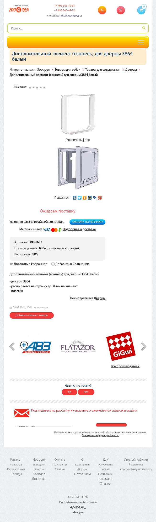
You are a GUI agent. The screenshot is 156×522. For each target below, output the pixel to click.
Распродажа (16, 469)
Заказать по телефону (87, 222)
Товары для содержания (102, 70)
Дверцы (131, 70)
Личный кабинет (136, 460)
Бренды (16, 474)
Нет (86, 392)
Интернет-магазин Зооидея (30, 70)
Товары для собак (67, 70)
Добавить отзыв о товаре (32, 315)
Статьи (60, 469)
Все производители (125, 366)
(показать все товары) (63, 248)
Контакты (60, 464)
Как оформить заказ (105, 464)
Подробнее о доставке (79, 229)
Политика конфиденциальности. (100, 435)
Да (69, 392)
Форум (82, 469)
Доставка (39, 479)
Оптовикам (82, 474)
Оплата (59, 460)
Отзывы (105, 484)
